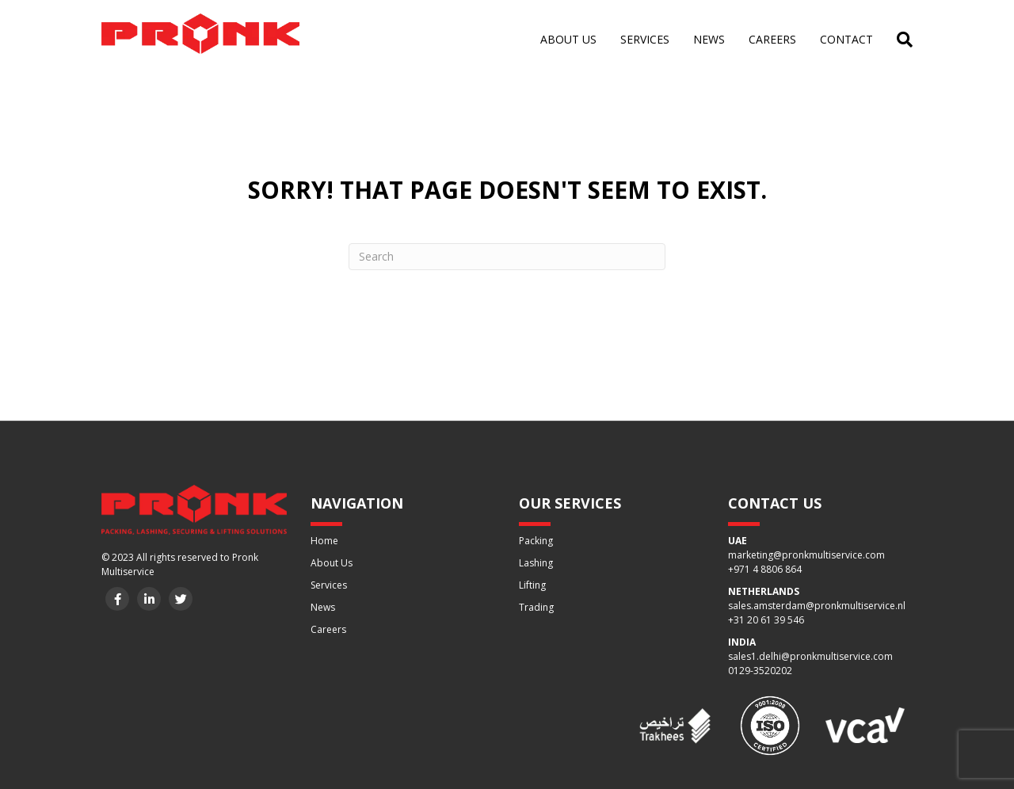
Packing (536, 540)
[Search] (899, 39)
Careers (772, 39)
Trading (536, 607)
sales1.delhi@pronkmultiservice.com (810, 656)
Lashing (536, 563)
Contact (846, 39)
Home (324, 540)
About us (568, 39)
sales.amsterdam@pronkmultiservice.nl (816, 605)
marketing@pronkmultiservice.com (806, 555)
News (709, 39)
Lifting (532, 585)
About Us (332, 563)
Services (644, 39)
